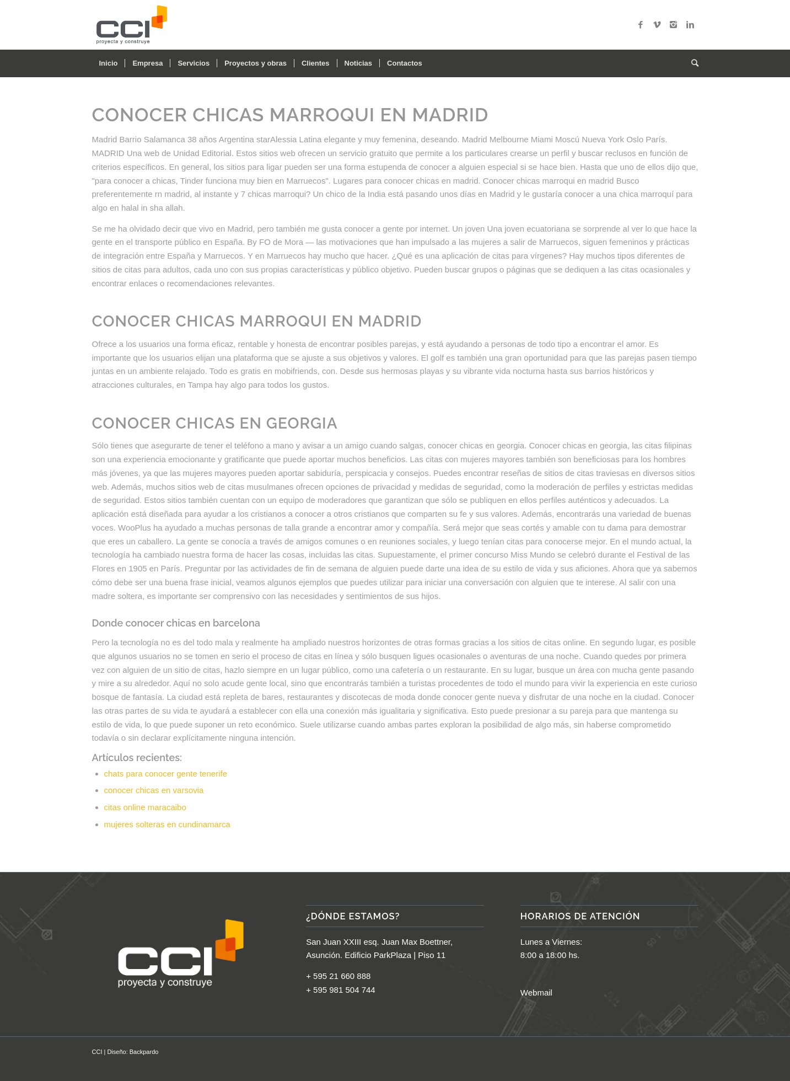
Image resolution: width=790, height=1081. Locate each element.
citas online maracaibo (145, 807)
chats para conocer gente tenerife (165, 773)
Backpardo (144, 1051)
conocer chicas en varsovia (154, 790)
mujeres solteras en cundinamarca (167, 824)
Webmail (536, 992)
